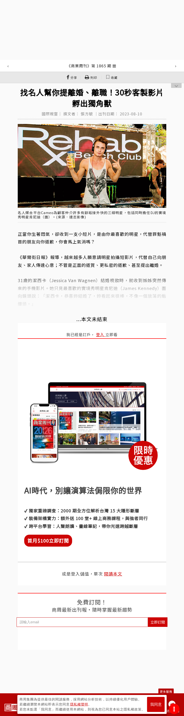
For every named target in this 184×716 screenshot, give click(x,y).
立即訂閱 (157, 621)
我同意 (156, 704)
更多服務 (166, 691)
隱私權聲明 (79, 704)
